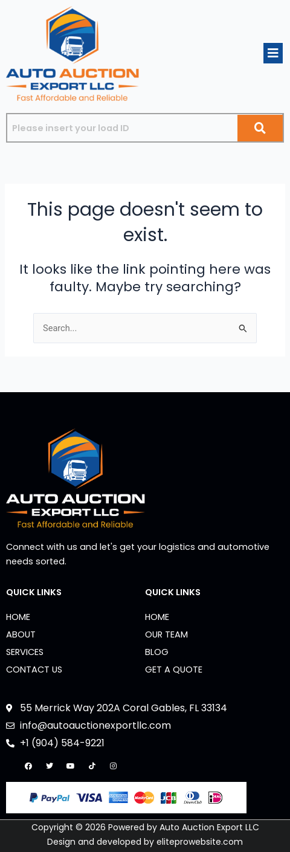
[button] (273, 53)
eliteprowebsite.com (199, 842)
